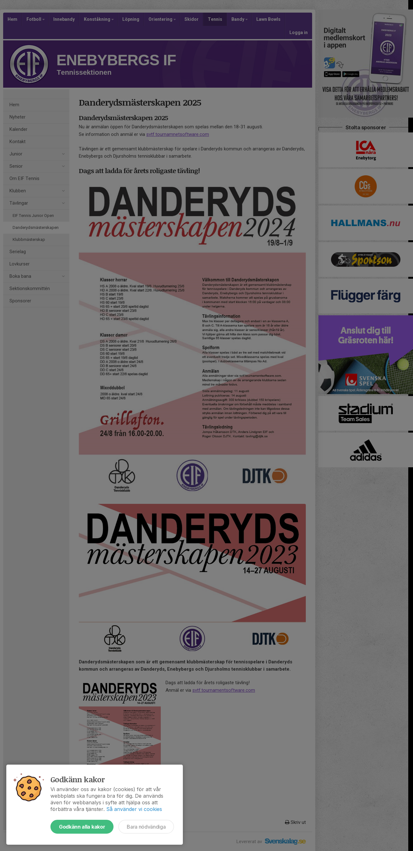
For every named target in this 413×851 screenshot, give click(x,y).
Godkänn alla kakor (82, 827)
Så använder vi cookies (134, 809)
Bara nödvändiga (146, 827)
